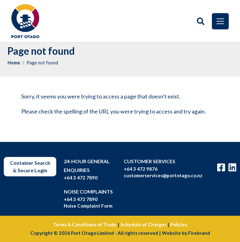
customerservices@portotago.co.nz (163, 175)
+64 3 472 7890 (81, 177)
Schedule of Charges (143, 224)
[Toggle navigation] (220, 21)
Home (14, 62)
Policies (178, 224)
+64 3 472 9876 (141, 169)
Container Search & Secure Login (30, 166)
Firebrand (199, 233)
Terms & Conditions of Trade (85, 224)
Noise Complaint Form (88, 206)
